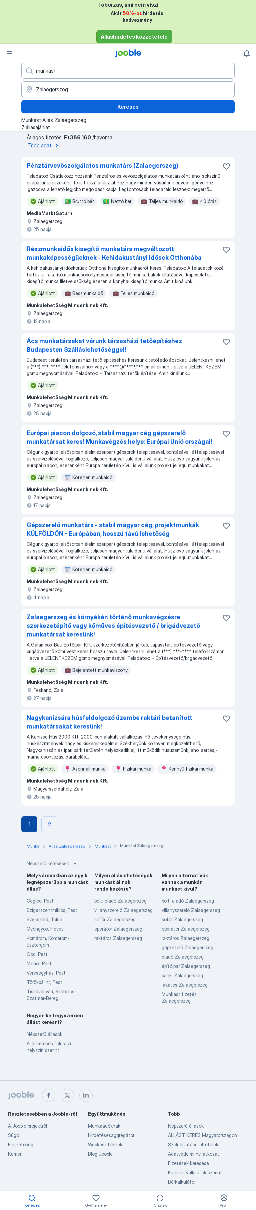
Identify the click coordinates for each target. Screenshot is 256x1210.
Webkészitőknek (105, 1144)
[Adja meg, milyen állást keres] (128, 71)
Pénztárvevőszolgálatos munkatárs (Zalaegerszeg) (102, 165)
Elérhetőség (20, 1144)
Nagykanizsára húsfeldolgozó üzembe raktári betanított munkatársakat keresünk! (109, 722)
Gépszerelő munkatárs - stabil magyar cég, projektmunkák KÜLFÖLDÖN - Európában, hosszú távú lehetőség (113, 529)
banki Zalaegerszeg (182, 975)
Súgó (13, 1135)
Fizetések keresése (188, 1163)
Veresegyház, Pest (46, 973)
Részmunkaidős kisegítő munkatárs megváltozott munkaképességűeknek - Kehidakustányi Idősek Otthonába (114, 253)
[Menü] (9, 53)
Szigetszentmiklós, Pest (52, 910)
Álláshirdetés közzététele (134, 36)
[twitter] (67, 1095)
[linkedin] (86, 1095)
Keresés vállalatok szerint (195, 1172)
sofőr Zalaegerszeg (115, 919)
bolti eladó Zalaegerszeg (120, 901)
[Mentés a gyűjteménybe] (226, 166)
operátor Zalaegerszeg (118, 929)
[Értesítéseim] (246, 53)
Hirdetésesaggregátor (111, 1135)
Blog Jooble (100, 1154)
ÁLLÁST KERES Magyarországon (202, 1135)
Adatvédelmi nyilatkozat (193, 1154)
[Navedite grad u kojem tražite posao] (128, 89)
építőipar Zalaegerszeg (186, 966)
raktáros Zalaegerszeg (118, 938)
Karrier (14, 1154)
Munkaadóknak (104, 1126)
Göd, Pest (37, 954)
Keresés (128, 106)
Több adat (44, 145)
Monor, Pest (39, 963)
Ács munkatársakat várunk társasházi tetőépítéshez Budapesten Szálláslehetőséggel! (104, 345)
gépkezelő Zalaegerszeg (187, 947)
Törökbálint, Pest (44, 982)
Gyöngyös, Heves (45, 929)
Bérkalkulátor (182, 1182)
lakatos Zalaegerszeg (185, 985)
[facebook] (48, 1095)
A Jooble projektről (27, 1126)
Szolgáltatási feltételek (193, 1144)
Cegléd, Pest (40, 901)
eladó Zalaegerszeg (183, 957)
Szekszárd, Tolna (44, 919)
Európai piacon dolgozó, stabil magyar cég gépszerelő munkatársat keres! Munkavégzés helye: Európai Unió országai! (119, 437)
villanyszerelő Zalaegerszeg (123, 910)
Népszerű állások (44, 1034)
